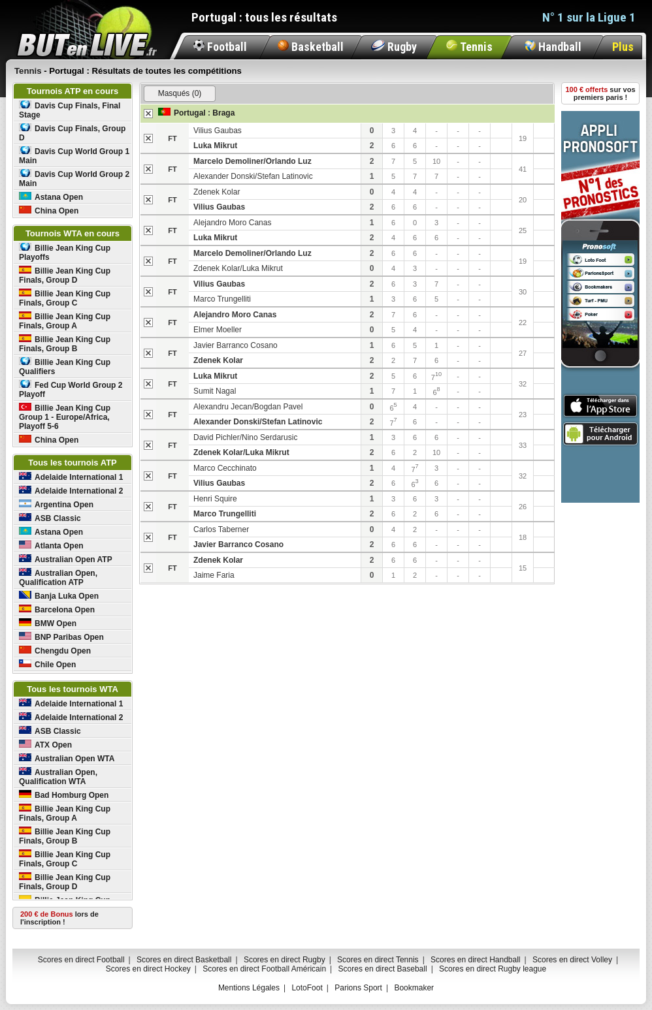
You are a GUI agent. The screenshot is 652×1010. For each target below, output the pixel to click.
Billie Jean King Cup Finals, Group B (64, 343)
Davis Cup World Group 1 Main (74, 155)
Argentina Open (56, 504)
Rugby (394, 47)
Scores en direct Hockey (148, 968)
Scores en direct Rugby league (492, 968)
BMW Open (47, 623)
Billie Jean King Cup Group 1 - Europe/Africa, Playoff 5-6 (64, 417)
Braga (223, 113)
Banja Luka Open (59, 596)
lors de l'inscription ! (59, 918)
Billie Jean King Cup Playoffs (64, 252)
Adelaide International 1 (71, 477)
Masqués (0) (180, 93)
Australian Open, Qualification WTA (58, 776)
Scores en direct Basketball (184, 959)
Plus (623, 47)
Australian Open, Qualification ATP (58, 577)
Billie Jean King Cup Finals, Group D (64, 275)
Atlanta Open (51, 545)
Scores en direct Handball (475, 959)
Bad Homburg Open (63, 795)
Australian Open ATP (65, 559)
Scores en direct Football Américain (264, 968)
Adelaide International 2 (71, 491)
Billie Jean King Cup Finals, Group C (64, 298)
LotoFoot (306, 987)
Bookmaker (414, 987)
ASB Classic (50, 518)
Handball (553, 47)
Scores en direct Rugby (284, 959)
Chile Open (47, 664)
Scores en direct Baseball (382, 968)
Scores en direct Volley (572, 959)
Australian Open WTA (66, 758)
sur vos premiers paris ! (601, 93)
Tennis (469, 47)
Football (220, 47)
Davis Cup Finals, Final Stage (69, 110)
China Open (48, 210)
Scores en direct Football (81, 959)
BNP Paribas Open (61, 637)
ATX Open (45, 745)
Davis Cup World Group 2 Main (74, 178)
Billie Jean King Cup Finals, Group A (64, 320)
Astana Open (51, 197)
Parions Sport (358, 987)
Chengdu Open (55, 650)
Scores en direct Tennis (378, 959)
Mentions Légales (249, 987)
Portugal (190, 113)
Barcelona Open (57, 609)
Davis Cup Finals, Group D (72, 132)
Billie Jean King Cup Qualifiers (64, 366)
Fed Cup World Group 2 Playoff (70, 389)
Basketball (311, 47)
